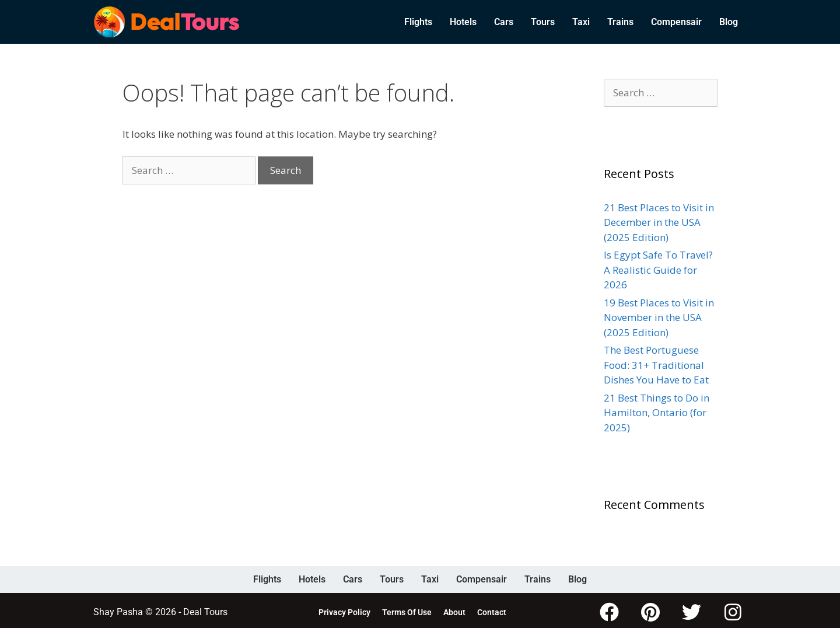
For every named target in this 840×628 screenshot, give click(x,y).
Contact (491, 610)
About (454, 610)
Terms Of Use (407, 610)
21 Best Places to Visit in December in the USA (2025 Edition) (659, 222)
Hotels (463, 21)
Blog (728, 21)
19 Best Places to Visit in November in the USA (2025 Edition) (659, 317)
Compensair (676, 21)
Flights (418, 21)
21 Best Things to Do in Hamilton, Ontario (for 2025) (656, 412)
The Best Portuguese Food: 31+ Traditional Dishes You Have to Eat (656, 364)
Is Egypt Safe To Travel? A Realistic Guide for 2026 (658, 269)
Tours (543, 21)
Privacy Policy (344, 610)
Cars (503, 21)
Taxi (581, 21)
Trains (620, 21)
